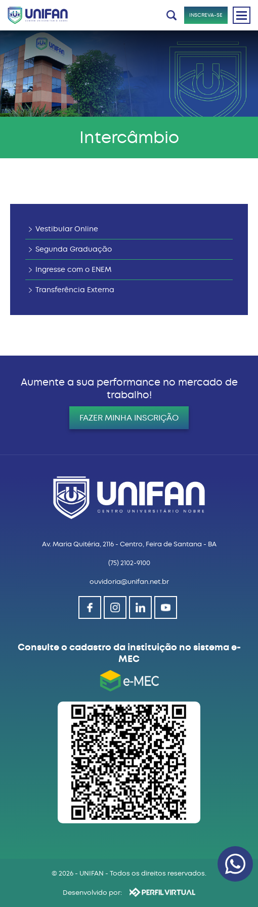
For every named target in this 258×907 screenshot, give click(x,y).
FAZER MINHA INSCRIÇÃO (129, 417)
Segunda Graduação (73, 249)
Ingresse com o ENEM (73, 269)
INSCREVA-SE (206, 15)
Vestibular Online (66, 229)
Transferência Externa (74, 290)
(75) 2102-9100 (129, 563)
